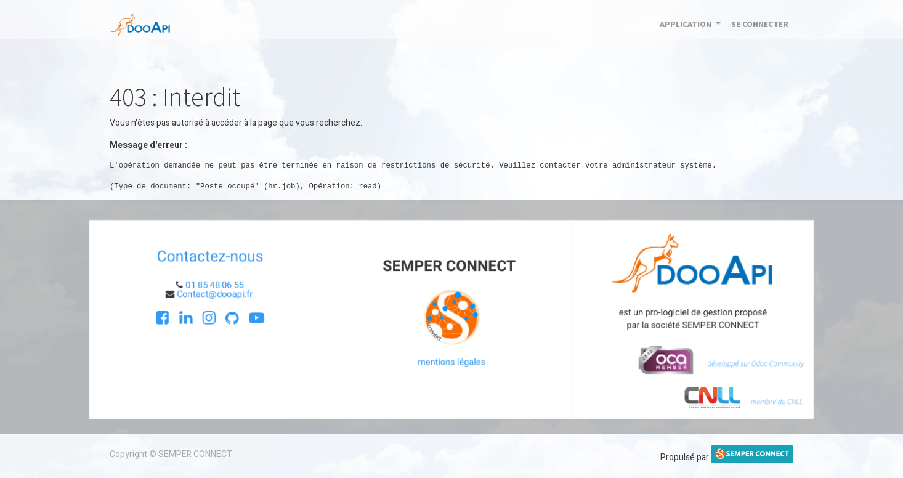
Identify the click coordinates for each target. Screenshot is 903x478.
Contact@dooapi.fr (211, 293)
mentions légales (451, 362)
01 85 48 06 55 (210, 284)
